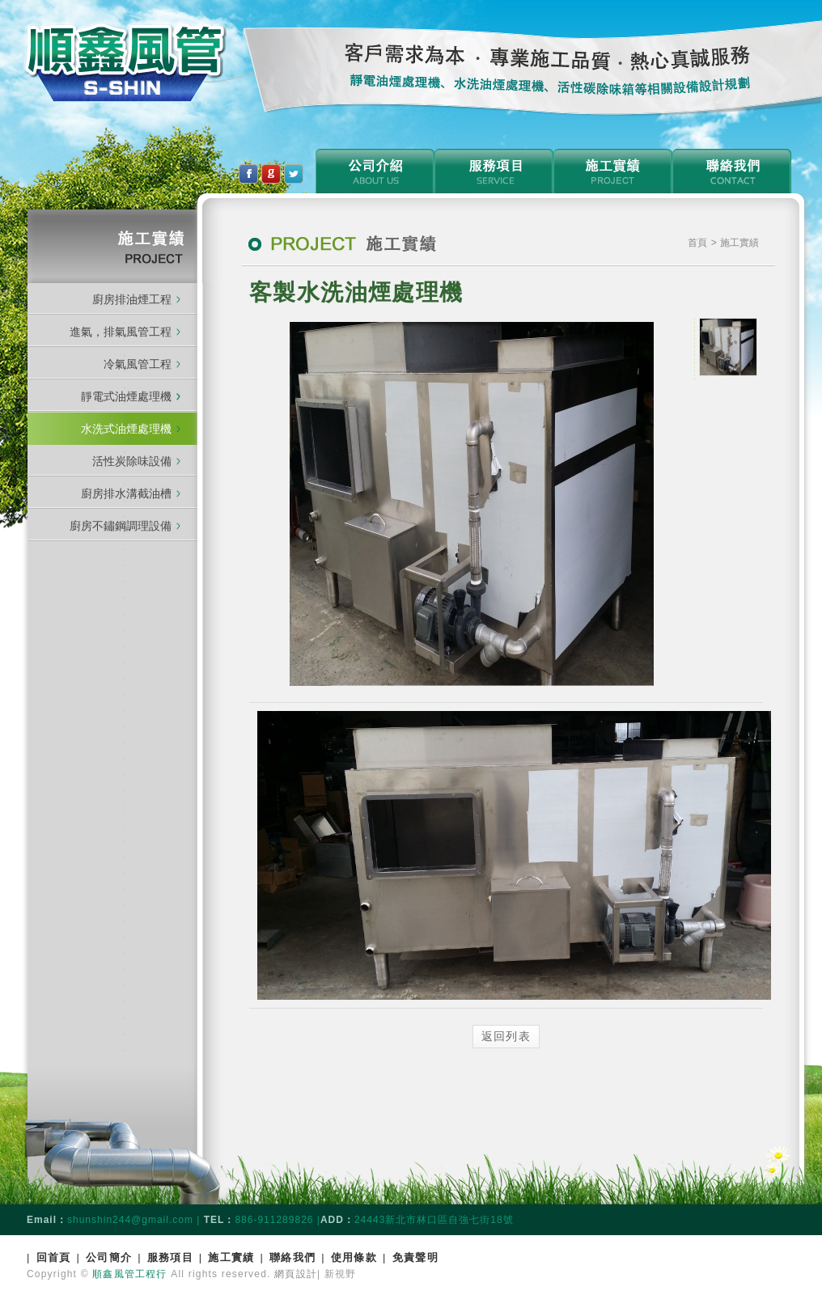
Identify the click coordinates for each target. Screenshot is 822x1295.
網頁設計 (295, 1274)
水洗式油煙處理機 (126, 428)
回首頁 (53, 1257)
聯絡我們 (292, 1257)
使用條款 (354, 1257)
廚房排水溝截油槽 (126, 493)
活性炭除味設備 (132, 461)
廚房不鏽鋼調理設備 (121, 525)
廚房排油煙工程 (132, 299)
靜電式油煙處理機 (130, 396)
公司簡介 (109, 1257)
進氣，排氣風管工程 (121, 331)
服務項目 (170, 1257)
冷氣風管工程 (138, 364)
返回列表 (506, 1036)
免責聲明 (415, 1257)
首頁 (699, 242)
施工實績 (231, 1257)
